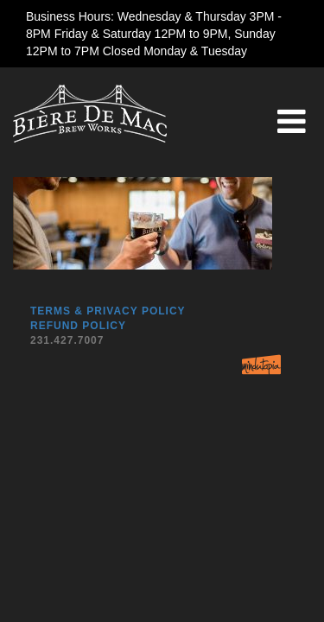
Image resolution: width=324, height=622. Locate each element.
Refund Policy (78, 326)
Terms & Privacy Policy (108, 311)
